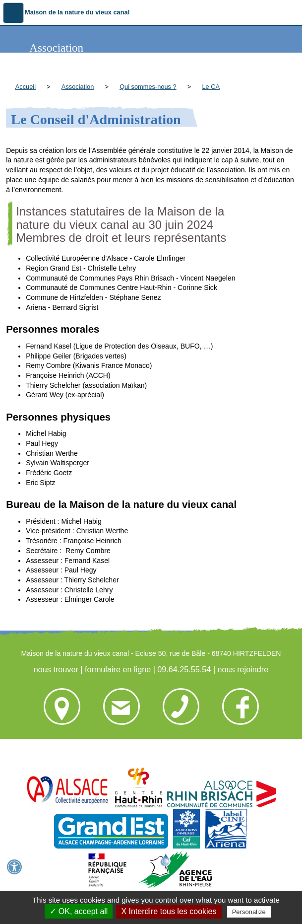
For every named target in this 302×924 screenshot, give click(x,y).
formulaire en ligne (118, 669)
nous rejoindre (243, 669)
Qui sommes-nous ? (148, 86)
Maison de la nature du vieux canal (77, 12)
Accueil (25, 86)
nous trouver (56, 669)
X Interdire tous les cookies (168, 911)
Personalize (249, 912)
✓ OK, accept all (79, 911)
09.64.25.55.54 (184, 669)
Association (77, 86)
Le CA (211, 86)
